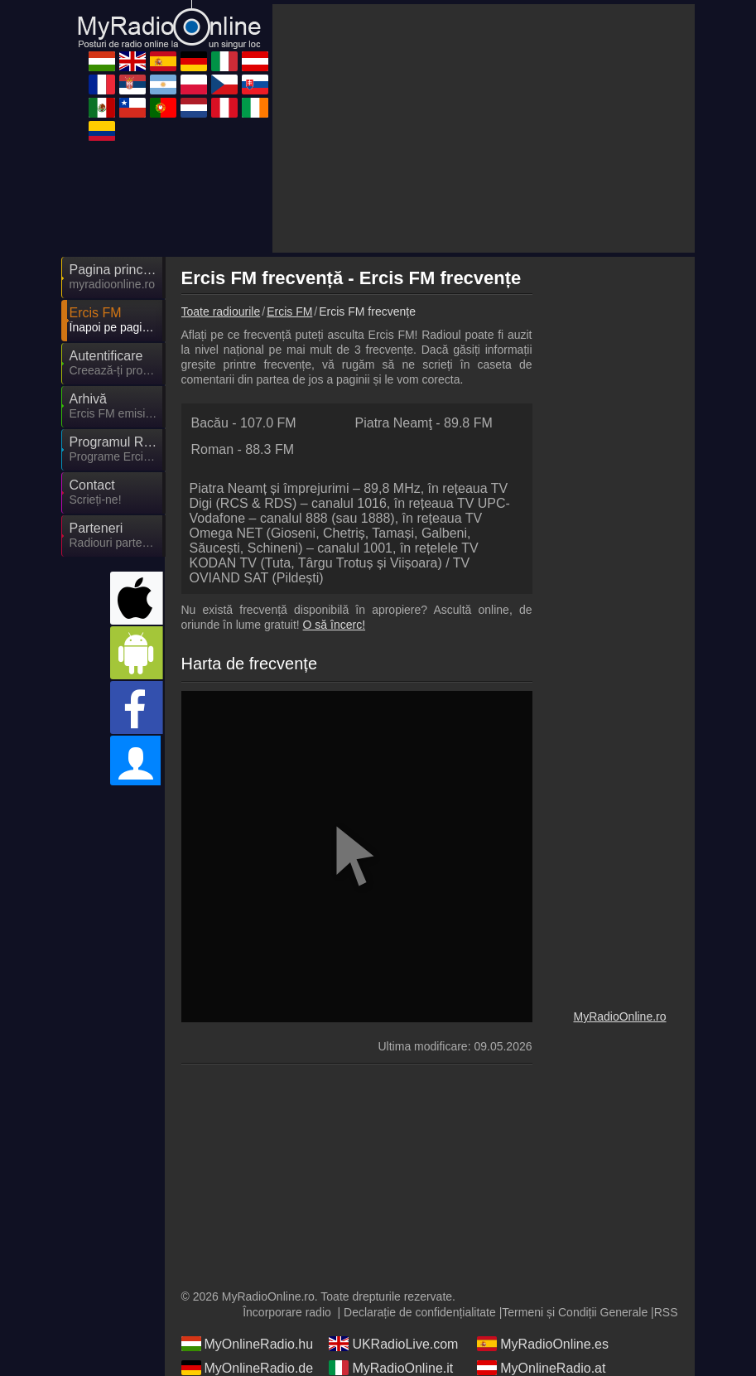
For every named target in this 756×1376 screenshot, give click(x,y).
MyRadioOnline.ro (619, 867)
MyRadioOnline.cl (392, 1290)
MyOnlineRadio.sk (542, 1266)
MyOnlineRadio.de (247, 1218)
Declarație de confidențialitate (420, 1163)
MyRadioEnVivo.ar (543, 1242)
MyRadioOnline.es (543, 1194)
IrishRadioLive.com (545, 1314)
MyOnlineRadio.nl (245, 1314)
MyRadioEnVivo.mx (250, 1290)
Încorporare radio (287, 1163)
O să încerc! (334, 475)
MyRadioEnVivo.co (248, 1338)
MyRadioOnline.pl (245, 1266)
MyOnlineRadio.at (541, 1218)
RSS (666, 1163)
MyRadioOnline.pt (541, 1290)
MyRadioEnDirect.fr (250, 1242)
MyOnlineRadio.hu (247, 1194)
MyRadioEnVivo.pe (397, 1314)
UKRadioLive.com (393, 1194)
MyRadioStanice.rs (396, 1242)
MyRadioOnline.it (391, 1218)
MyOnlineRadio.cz (394, 1266)
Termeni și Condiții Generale (575, 1163)
